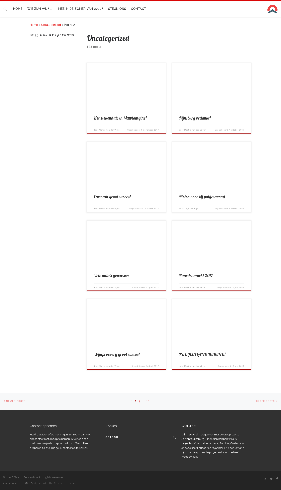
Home (34, 24)
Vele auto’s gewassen (111, 275)
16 (148, 401)
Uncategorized (51, 24)
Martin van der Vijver (110, 130)
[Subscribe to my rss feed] (265, 479)
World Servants (25, 477)
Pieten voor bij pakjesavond (202, 196)
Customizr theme (64, 483)
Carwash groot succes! (112, 196)
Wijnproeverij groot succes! (117, 354)
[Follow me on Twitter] (271, 479)
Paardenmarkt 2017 (196, 275)
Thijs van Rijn (191, 209)
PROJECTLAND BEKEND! (202, 354)
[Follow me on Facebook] (277, 479)
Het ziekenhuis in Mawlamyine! (120, 118)
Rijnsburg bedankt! (195, 118)
